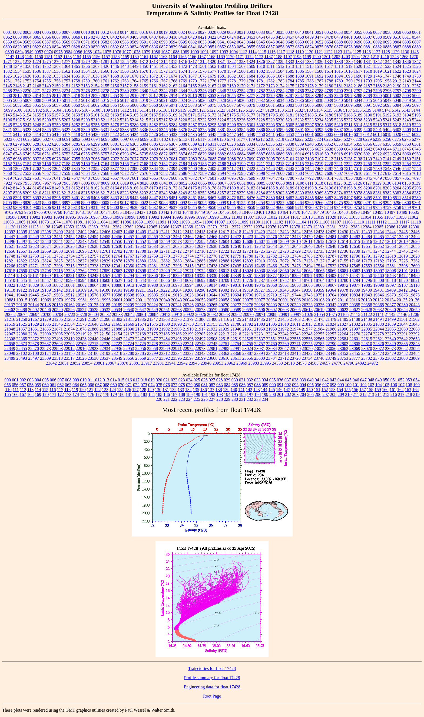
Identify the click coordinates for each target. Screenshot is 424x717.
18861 (69, 285)
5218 (173, 120)
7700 (260, 178)
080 (197, 384)
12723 (235, 251)
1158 (115, 56)
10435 (116, 212)
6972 (37, 158)
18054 (295, 270)
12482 (342, 236)
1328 (280, 61)
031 (242, 380)
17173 (366, 261)
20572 (188, 309)
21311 (128, 319)
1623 (406, 71)
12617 (378, 241)
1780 (251, 81)
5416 (56, 134)
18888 (116, 285)
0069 (76, 37)
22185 (164, 334)
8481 (280, 197)
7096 (280, 158)
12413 (188, 231)
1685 (260, 76)
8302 (280, 193)
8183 (251, 188)
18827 (21, 285)
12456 (116, 236)
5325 (46, 129)
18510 (9, 280)
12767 (128, 256)
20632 (378, 309)
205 (310, 394)
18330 (212, 275)
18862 (81, 285)
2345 (192, 90)
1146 (414, 51)
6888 (270, 154)
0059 (397, 32)
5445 (212, 134)
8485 (309, 197)
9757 (387, 207)
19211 (140, 290)
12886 (212, 261)
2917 (202, 95)
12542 (69, 241)
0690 (358, 42)
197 (250, 394)
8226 (134, 193)
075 (159, 384)
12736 (342, 251)
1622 (397, 71)
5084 (299, 105)
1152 (58, 56)
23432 (307, 353)
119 (75, 389)
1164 (172, 56)
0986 (78, 51)
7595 (231, 173)
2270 (27, 90)
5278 (114, 124)
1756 (56, 81)
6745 (406, 149)
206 (318, 394)
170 (45, 394)
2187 (367, 86)
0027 (202, 32)
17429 (223, 266)
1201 (326, 56)
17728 (69, 270)
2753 (231, 90)
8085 (261, 183)
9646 (202, 207)
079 (189, 384)
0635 (202, 42)
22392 (45, 338)
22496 (188, 338)
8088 (280, 183)
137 (211, 389)
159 (378, 389)
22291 (402, 334)
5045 (367, 100)
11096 (208, 222)
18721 (235, 280)
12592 (200, 241)
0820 (17, 47)
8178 (212, 188)
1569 (134, 71)
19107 (402, 285)
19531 (81, 295)
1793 (367, 81)
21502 (414, 319)
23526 (81, 358)
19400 (366, 290)
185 (159, 394)
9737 (318, 207)
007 (60, 380)
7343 (66, 168)
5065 (124, 105)
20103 (307, 300)
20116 (354, 300)
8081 (241, 183)
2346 (202, 90)
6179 (250, 139)
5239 (367, 120)
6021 (406, 134)
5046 (377, 100)
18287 (116, 275)
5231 (290, 120)
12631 (128, 246)
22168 (140, 334)
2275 (75, 90)
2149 (46, 86)
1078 (136, 51)
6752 (56, 154)
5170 (182, 115)
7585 (173, 173)
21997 (354, 329)
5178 (260, 115)
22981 (212, 348)
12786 (319, 256)
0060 (406, 32)
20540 (128, 309)
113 (30, 389)
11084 (102, 222)
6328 (231, 144)
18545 (21, 280)
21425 (235, 319)
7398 (182, 168)
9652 (221, 207)
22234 (271, 334)
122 (97, 389)
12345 (56, 227)
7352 (95, 168)
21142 (390, 314)
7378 (124, 168)
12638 (212, 246)
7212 (270, 163)
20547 (140, 309)
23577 (152, 358)
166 (15, 394)
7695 (231, 178)
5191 (377, 115)
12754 (69, 256)
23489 (9, 358)
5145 (7, 115)
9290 (358, 202)
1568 (124, 71)
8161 (85, 188)
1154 (77, 56)
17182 (378, 261)
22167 (128, 334)
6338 (290, 144)
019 (151, 380)
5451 (270, 134)
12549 (105, 241)
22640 (390, 338)
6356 (367, 144)
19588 (116, 295)
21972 (283, 329)
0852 (221, 47)
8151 (66, 188)
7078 (144, 158)
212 (363, 394)
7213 (280, 163)
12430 (342, 231)
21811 (295, 324)
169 (38, 394)
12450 (45, 236)
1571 (153, 71)
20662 (10, 314)
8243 (163, 193)
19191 (116, 290)
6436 (144, 149)
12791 (366, 256)
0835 (144, 47)
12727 (271, 251)
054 (416, 380)
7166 (124, 163)
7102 (300, 158)
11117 (404, 222)
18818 (390, 280)
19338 (271, 290)
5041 (348, 100)
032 (250, 380)
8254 (212, 193)
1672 (153, 76)
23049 (295, 348)
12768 (140, 256)
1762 (114, 81)
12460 (164, 236)
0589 (134, 42)
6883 (231, 154)
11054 (366, 217)
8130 (387, 183)
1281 (105, 61)
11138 (45, 227)
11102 (278, 222)
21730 (188, 324)
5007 (27, 100)
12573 (176, 241)
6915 (309, 154)
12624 (45, 246)
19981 (81, 300)
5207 (66, 120)
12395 (21, 231)
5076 (221, 105)
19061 (283, 285)
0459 (309, 37)
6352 (328, 144)
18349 (235, 275)
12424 (295, 231)
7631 (36, 178)
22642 (402, 338)
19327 (259, 290)
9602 (124, 207)
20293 (271, 304)
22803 (342, 343)
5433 (173, 134)
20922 (188, 314)
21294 (93, 319)
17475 (283, 266)
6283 (56, 144)
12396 (33, 231)
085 (234, 384)
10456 (223, 212)
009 (75, 380)
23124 (45, 353)
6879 (202, 154)
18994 (188, 285)
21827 (342, 324)
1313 (153, 61)
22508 (212, 338)
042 (325, 380)
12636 (188, 246)
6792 (114, 154)
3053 (212, 95)
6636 (309, 149)
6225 (328, 139)
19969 (45, 300)
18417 (342, 275)
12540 (45, 241)
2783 (270, 90)
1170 (230, 56)
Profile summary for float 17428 (212, 677)
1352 (46, 66)
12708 (140, 251)
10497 (390, 212)
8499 (367, 197)
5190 (367, 115)
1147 (10, 56)
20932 (212, 314)
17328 (93, 266)
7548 (416, 168)
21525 (21, 324)
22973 (200, 348)
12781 (259, 256)
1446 (114, 66)
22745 (212, 343)
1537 (46, 71)
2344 (182, 90)
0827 (66, 47)
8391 (17, 197)
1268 (404, 56)
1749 (406, 76)
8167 (144, 188)
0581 (95, 42)
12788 (342, 256)
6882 (221, 154)
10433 (92, 212)
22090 (45, 334)
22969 (164, 348)
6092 (76, 139)
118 (67, 389)
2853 (114, 95)
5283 (163, 124)
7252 (387, 163)
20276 (247, 304)
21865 (45, 329)
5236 (338, 120)
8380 (367, 193)
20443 (414, 304)
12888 (223, 261)
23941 (170, 363)
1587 (309, 71)
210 (348, 394)
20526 (69, 309)
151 (317, 389)
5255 (95, 124)
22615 (366, 338)
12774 (188, 256)
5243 (406, 120)
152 (325, 389)
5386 (260, 129)
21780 (235, 324)
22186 (176, 334)
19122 (21, 290)
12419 (247, 231)
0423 (221, 37)
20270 (223, 304)
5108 (96, 110)
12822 (21, 261)
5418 (75, 134)
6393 (75, 149)
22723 (116, 343)
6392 (66, 149)
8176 (202, 188)
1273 (27, 61)
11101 (266, 222)
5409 (406, 129)
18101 (402, 270)
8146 (46, 188)
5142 (396, 110)
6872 (163, 154)
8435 (124, 197)
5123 (221, 110)
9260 (290, 202)
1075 (107, 51)
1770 (192, 81)
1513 (290, 66)
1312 (144, 61)
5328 (75, 129)
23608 (212, 358)
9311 (56, 207)
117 (60, 389)
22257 (331, 334)
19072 (342, 285)
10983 (46, 217)
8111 (309, 183)
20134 (390, 300)
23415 (295, 353)
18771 (331, 280)
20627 (354, 309)
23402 (271, 353)
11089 (137, 222)
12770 (164, 256)
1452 (163, 66)
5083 (290, 105)
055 (7, 384)
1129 (395, 51)
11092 (172, 222)
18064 (307, 270)
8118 (319, 183)
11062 (413, 217)
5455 (299, 134)
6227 (348, 139)
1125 (357, 51)
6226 (338, 139)
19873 (390, 295)
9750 (348, 207)
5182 (299, 115)
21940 (235, 329)
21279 (45, 319)
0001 (7, 32)
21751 (200, 324)
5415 (46, 134)
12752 (57, 256)
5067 (144, 105)
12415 (200, 231)
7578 (153, 173)
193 (219, 394)
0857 (270, 47)
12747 (414, 251)
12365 (152, 227)
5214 (134, 120)
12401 (69, 231)
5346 (173, 129)
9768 (58, 212)
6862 (153, 154)
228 (219, 399)
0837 (163, 47)
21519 (9, 324)
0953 (39, 51)
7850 (387, 178)
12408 (128, 231)
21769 (223, 324)
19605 (152, 295)
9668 (290, 207)
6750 (36, 154)
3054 (221, 95)
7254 (406, 163)
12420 (259, 231)
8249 (182, 193)
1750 (416, 76)
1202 (336, 56)
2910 (134, 95)
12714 (188, 251)
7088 (231, 158)
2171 (251, 86)
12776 (212, 256)
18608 (105, 280)
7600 (280, 173)
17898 (140, 270)
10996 (189, 217)
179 (113, 394)
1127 (376, 51)
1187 (268, 56)
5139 (367, 110)
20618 (307, 309)
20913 (176, 314)
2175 (290, 86)
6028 (56, 139)
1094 (233, 51)
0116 (85, 37)
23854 (87, 363)
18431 (354, 275)
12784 (295, 256)
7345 (75, 168)
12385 (378, 227)
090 (272, 384)
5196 (7, 120)
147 (287, 389)
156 (355, 389)
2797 (397, 90)
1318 (202, 61)
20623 (342, 309)
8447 (153, 197)
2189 (387, 86)
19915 (21, 300)
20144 (33, 304)
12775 (200, 256)
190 (197, 394)
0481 (348, 37)
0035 (280, 32)
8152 (75, 188)
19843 (366, 295)
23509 (45, 358)
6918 (338, 154)
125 (120, 389)
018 (144, 380)
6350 (319, 144)
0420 (192, 37)
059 (38, 384)
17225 (402, 261)
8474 (241, 197)
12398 (45, 231)
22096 (69, 334)
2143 (406, 81)
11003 (236, 217)
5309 (328, 124)
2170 (241, 86)
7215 (299, 163)
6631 (270, 149)
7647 (75, 178)
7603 (299, 173)
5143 (406, 110)
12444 (390, 231)
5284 (173, 124)
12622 (21, 246)
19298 (211, 290)
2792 (358, 90)
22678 (33, 343)
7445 (290, 168)
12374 (259, 227)
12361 (104, 227)
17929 (164, 270)
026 (204, 380)
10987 (94, 217)
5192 (387, 115)
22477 (152, 338)
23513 (57, 358)
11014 (284, 217)
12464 (200, 236)
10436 (128, 212)
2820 (95, 95)
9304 (27, 207)
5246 (17, 124)
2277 (95, 90)
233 (257, 399)
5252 (75, 124)
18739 (271, 280)
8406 (85, 197)
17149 (331, 261)
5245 (7, 124)
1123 (338, 51)
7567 (95, 173)
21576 (81, 324)
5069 (163, 105)
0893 (9, 51)
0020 (173, 32)
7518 (358, 168)
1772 (202, 81)
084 (227, 384)
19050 (271, 285)
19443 (21, 295)
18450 (366, 275)
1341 (367, 61)
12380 (318, 227)
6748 (17, 154)
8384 (406, 193)
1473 (192, 66)
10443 (175, 212)
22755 (247, 343)
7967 (46, 183)
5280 (134, 124)
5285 (182, 124)
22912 (69, 348)
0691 (367, 42)
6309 (192, 144)
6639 (338, 149)
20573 (200, 309)
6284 (66, 144)
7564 (85, 173)
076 (166, 384)
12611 (307, 241)
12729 (295, 251)
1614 (328, 71)
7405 (212, 168)
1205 (365, 56)
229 (227, 399)
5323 (27, 129)
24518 (289, 363)
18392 (319, 275)
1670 (134, 76)
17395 (176, 266)
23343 (200, 353)
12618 (390, 241)
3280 (280, 95)
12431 (354, 231)
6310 (202, 144)
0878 (348, 47)
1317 (192, 61)
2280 (124, 90)
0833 (124, 47)
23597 (188, 358)
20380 (402, 304)
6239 (377, 139)
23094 (414, 348)
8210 (36, 193)
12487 (390, 236)
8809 (17, 202)
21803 (259, 324)
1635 (75, 76)
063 (68, 384)
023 (181, 380)
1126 (366, 51)
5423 (124, 134)
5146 (17, 115)
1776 (212, 81)
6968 (17, 158)
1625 (7, 76)
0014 (124, 32)
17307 (45, 266)
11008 (260, 217)
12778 (223, 256)
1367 (95, 66)
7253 (397, 163)
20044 (188, 300)
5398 (348, 129)
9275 (338, 202)
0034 (270, 32)
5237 (348, 120)
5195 (416, 115)
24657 (325, 363)
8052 (183, 183)
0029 (221, 32)
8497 (348, 197)
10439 (152, 212)
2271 (36, 90)
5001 (387, 95)
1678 (202, 76)
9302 (8, 207)
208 (333, 394)
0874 (309, 47)
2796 (387, 90)
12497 (21, 241)
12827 (81, 261)
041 (318, 380)
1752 (17, 81)
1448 (124, 66)
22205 (200, 334)
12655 (414, 246)
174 (75, 394)
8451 (173, 197)
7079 (154, 158)
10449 (199, 212)
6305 (153, 144)
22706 (81, 343)
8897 (66, 202)
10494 (366, 212)
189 (189, 394)
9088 (163, 202)
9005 (105, 202)
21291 (81, 319)
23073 (390, 348)
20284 (259, 304)
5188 (348, 115)
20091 (283, 300)
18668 (176, 280)
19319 (247, 290)
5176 (241, 115)
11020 (331, 217)
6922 (377, 154)
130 (158, 389)
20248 (200, 304)
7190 (241, 163)
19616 (176, 295)
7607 (338, 173)
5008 (36, 100)
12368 (187, 227)
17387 (164, 266)
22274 (366, 334)
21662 (105, 324)
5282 (153, 124)
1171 (240, 56)
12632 (140, 246)
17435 (235, 266)
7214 (290, 163)
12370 (211, 227)
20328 (283, 304)
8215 (85, 193)
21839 (390, 324)
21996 (342, 329)
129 (150, 389)
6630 (260, 149)
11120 (10, 227)
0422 (212, 37)
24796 (348, 363)
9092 (182, 202)
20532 (105, 309)
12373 (247, 227)
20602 (271, 309)
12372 (235, 227)
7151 (416, 158)
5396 (328, 129)
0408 (163, 37)
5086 (319, 105)
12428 (319, 231)
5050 (416, 100)
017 (136, 380)
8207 (7, 193)
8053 (192, 183)
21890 (128, 329)
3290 (377, 95)
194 (227, 394)
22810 (366, 343)
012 (98, 380)
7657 (114, 178)
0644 (251, 42)
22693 (57, 343)
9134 (251, 202)
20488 (21, 309)
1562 (66, 71)
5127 (260, 110)
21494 (378, 319)
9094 (192, 202)
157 (362, 389)
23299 (152, 353)
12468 (212, 236)
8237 (153, 193)
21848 (9, 329)
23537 (105, 358)
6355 (358, 144)
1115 (262, 51)
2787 (309, 90)
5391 (299, 129)
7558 (56, 173)
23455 (354, 353)
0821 (27, 47)
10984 (58, 217)
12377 (282, 227)
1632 (46, 76)
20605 (295, 309)
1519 (348, 66)
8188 (280, 188)
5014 (95, 100)
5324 (36, 129)
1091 (204, 51)
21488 (354, 319)
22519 (235, 338)
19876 (414, 295)
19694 (235, 295)
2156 (114, 86)
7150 (406, 158)
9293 (377, 202)
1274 (36, 61)
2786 (299, 90)
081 (204, 384)
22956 (140, 348)
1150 (39, 56)
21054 (319, 314)
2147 (27, 86)
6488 (192, 149)
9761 (416, 207)
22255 (319, 334)
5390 (290, 129)
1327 (270, 61)
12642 (259, 246)
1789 (338, 81)
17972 (200, 270)
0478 (328, 37)
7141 (387, 158)
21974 (295, 329)
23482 (402, 353)
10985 (70, 217)
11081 (79, 222)
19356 (307, 290)
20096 (295, 300)
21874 (69, 329)
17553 (366, 266)
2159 (144, 86)
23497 (33, 358)
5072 (182, 105)
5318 (397, 124)
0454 (260, 37)
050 (386, 380)
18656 (164, 280)
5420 (95, 134)
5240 (377, 120)
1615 (338, 71)
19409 (390, 290)
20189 (116, 304)
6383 (46, 149)
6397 (105, 149)
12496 (9, 241)
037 (287, 380)
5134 (318, 110)
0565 (27, 42)
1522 (377, 66)
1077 (126, 51)
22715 (93, 343)
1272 (17, 61)
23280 (128, 353)
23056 (331, 348)
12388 (401, 227)
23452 (342, 353)
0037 (290, 32)
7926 (17, 183)
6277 (416, 139)
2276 (85, 90)
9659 (251, 207)
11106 (324, 222)
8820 (27, 202)
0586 (124, 42)
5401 (377, 129)
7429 (280, 168)
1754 (36, 81)
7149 (396, 158)
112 (23, 389)
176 (91, 394)
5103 (47, 110)
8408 (95, 197)
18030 (259, 270)
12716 (200, 251)
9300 (406, 202)
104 (378, 384)
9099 (221, 202)
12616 (366, 241)
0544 (416, 37)
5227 (251, 120)
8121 (328, 183)
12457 (128, 236)
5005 (7, 100)
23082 (402, 348)
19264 (176, 290)
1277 (66, 61)
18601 (93, 280)
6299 (95, 144)
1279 (85, 61)
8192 (299, 188)
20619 (319, 309)
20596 (259, 309)
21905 (176, 329)
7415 (241, 168)
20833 (117, 314)
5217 (163, 120)
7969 (56, 183)
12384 (366, 227)
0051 (319, 32)
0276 (105, 37)
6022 (416, 134)
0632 (192, 42)
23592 (164, 358)
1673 (163, 76)
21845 (414, 324)
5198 (27, 120)
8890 (46, 202)
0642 (231, 42)
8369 (319, 193)
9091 (173, 202)
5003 (406, 95)
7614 (397, 173)
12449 (33, 236)
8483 (299, 197)
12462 (188, 236)
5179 (270, 115)
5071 (173, 105)
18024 (247, 270)
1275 (46, 61)
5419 (85, 134)
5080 (260, 105)
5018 (134, 100)
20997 (295, 314)
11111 (370, 222)
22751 (223, 343)
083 (219, 384)
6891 (290, 154)
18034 (271, 270)
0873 (299, 47)
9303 (17, 207)
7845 (367, 178)
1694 (338, 76)
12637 (200, 246)
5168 (163, 115)
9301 (416, 202)
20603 (283, 309)
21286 (69, 319)
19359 (318, 290)
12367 (175, 227)
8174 (182, 188)
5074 (202, 105)
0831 (105, 47)
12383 (354, 227)
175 (83, 394)
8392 (27, 197)
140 (234, 389)
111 (16, 389)
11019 (319, 217)
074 (151, 384)
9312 (66, 207)
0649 (290, 42)
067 (98, 384)
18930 (152, 285)
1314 (163, 61)
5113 (134, 110)
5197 (17, 120)
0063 (17, 37)
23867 (110, 363)
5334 (134, 129)
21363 (164, 319)
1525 (406, 66)
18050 (283, 270)
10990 (130, 217)
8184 (260, 188)
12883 (176, 261)
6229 (367, 139)
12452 (69, 236)
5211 (105, 120)
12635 (176, 246)
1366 (85, 66)
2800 (7, 95)
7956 (37, 183)
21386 (200, 319)
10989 (118, 217)
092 (287, 384)
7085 (212, 158)
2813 (27, 95)
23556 (128, 358)
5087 (328, 105)
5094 (397, 105)
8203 (387, 188)
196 (242, 394)
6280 (27, 144)
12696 (81, 251)
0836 (153, 47)
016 (128, 380)
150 (309, 389)
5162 (105, 115)
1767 (163, 81)
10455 (211, 212)
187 (174, 394)
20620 (331, 309)
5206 (56, 120)
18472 (402, 275)
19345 (283, 290)
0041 (309, 32)
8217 (105, 193)
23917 (146, 363)
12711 (164, 251)
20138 (21, 304)
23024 (247, 348)
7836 (348, 178)
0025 (192, 32)
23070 (366, 348)
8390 (7, 197)
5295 (212, 124)
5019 (144, 100)
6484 (163, 149)
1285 (124, 61)
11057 (389, 217)
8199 (358, 188)
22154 (116, 334)
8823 (36, 202)
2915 (182, 95)
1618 (367, 71)
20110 (342, 300)
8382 (387, 193)
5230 (280, 120)
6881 (212, 154)
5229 (270, 120)
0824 (56, 47)
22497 (200, 338)
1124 (347, 51)
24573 (301, 363)
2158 (134, 86)
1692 (319, 76)
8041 (163, 183)
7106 (309, 158)
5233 (309, 120)
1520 (358, 66)
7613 (387, 173)
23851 (63, 363)
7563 (75, 173)
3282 (299, 95)
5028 (221, 100)
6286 (85, 144)
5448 (241, 134)
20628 (366, 309)
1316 (182, 61)
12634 (164, 246)
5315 (367, 124)
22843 (414, 343)
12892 (247, 261)
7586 (182, 173)
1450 (144, 66)
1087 (165, 51)
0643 (241, 42)
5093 (387, 105)
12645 (295, 246)
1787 (319, 81)
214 (378, 394)
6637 (319, 149)
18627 (116, 280)
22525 (247, 338)
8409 (105, 197)
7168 (144, 163)
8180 (231, 188)
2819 (85, 95)
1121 (318, 51)
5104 (57, 110)
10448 (187, 212)
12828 (93, 261)
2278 (105, 90)
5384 (241, 129)
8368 (309, 193)
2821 (105, 95)
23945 (194, 363)
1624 (416, 71)
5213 (124, 120)
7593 (212, 173)
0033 (260, 32)
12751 (45, 256)
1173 (259, 56)
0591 (144, 42)
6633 (290, 149)
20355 (354, 304)
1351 (36, 66)
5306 (299, 124)
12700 (93, 251)
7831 (338, 178)
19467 (45, 295)
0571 (85, 42)
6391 (56, 149)
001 (15, 380)
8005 (85, 183)
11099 (243, 222)
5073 (192, 105)
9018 (134, 202)
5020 (153, 100)
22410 (69, 338)
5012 (75, 100)
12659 (45, 251)
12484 (366, 236)
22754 (235, 343)
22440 (93, 338)
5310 (338, 124)
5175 (231, 115)
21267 (33, 319)
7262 (36, 168)
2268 (7, 90)
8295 (270, 193)
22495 (176, 338)
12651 (366, 246)
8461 (192, 197)
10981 (23, 217)
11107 (335, 222)
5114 (144, 110)
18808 (378, 280)
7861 (406, 178)
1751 (7, 81)
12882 (164, 261)
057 (22, 384)
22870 (33, 348)
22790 (331, 343)
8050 (173, 183)
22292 (414, 334)
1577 (212, 71)
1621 (387, 71)
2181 (338, 86)
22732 (164, 343)
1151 (48, 56)
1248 (394, 56)
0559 (7, 42)
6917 (328, 154)
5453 (290, 134)
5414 (36, 134)
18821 (414, 280)
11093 (184, 222)
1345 (397, 61)
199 (265, 394)
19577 (105, 295)
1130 (404, 51)
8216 (95, 193)
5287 (192, 124)
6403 (134, 149)
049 (378, 380)
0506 (358, 37)
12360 (92, 227)
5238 (358, 120)
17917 (152, 270)
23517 (69, 358)
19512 (69, 295)
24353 (277, 363)
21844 (402, 324)
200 (272, 394)
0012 (105, 32)
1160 (134, 56)
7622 (27, 178)
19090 (378, 285)
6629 (251, 149)
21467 (307, 319)
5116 (163, 110)
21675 (152, 324)
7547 (406, 168)
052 (401, 380)
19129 (33, 290)
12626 (69, 246)
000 (7, 380)
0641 (221, 42)
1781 (260, 81)
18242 (93, 275)
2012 (397, 81)
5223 (212, 120)
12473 (247, 236)
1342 (377, 61)
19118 (10, 290)
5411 (8, 134)
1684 (251, 76)
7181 (153, 163)
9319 (105, 207)
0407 (153, 37)
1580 (241, 71)
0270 (95, 37)
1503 (221, 66)
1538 (56, 71)
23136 (57, 353)
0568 (56, 42)
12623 (33, 246)
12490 (402, 236)
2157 (124, 86)
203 (295, 394)
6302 (124, 144)
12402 (81, 231)
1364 (66, 66)
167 (22, 394)
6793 (124, 154)
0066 (46, 37)
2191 (406, 86)
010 (83, 380)
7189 (231, 163)
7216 (309, 163)
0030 (231, 32)
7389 (163, 168)
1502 (212, 66)
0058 (387, 32)
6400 (114, 149)
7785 (299, 178)
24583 (313, 363)
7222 (348, 163)
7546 (397, 168)
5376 (182, 129)
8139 (416, 183)
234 (265, 399)
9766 (48, 212)
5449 (251, 134)
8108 (300, 183)
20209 (128, 304)
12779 (235, 256)
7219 (319, 163)
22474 (140, 338)
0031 (241, 32)
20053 (200, 300)
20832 (105, 314)
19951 (33, 300)
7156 (46, 163)
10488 (342, 212)
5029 (231, 100)
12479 (307, 236)
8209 (27, 193)
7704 (270, 178)
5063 (105, 105)
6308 (182, 144)
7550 (7, 173)
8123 (338, 183)
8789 (416, 197)
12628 (93, 246)
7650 (95, 178)
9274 (328, 202)
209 (340, 394)
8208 (17, 193)
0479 (338, 37)
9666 (280, 207)
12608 (271, 241)
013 (106, 380)
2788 (319, 90)
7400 (192, 168)
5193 (397, 115)
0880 (358, 47)
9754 (367, 207)
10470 (294, 212)
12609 (283, 241)
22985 (223, 348)
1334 (299, 61)
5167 (153, 115)
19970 (57, 300)
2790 (338, 90)
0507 (367, 37)
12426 (307, 231)
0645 (260, 42)
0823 (46, 47)
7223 (358, 163)
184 (151, 394)
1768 (173, 81)
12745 (402, 251)
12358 (80, 227)
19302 (223, 290)
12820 (414, 256)
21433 (247, 319)
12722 (223, 251)
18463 (390, 275)
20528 (93, 309)
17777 (93, 270)
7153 (17, 163)
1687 (280, 76)
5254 (85, 124)
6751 (46, 154)
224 (189, 399)
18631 (128, 280)
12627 (81, 246)
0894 (19, 51)
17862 (116, 270)
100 (348, 384)
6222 (299, 139)
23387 (247, 353)
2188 (377, 86)
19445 (33, 295)
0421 (202, 37)
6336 (270, 144)
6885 (251, 154)
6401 (124, 149)
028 (219, 380)
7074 (124, 158)
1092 (214, 51)
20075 (247, 300)
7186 (202, 163)
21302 (116, 319)
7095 (270, 158)
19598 (128, 295)
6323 (221, 144)
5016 (114, 100)
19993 (93, 300)
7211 (260, 163)
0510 (397, 37)
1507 (241, 66)
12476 (271, 236)
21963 (271, 329)
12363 (128, 227)
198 (257, 394)
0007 (66, 32)
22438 (81, 338)
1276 (56, 61)
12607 (259, 241)
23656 (247, 358)
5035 (290, 100)
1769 (182, 81)
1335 (309, 61)
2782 (260, 90)
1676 (182, 76)
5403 (397, 129)
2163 (173, 86)
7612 (377, 173)
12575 (188, 241)
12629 (105, 246)
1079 (146, 51)
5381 (221, 129)
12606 (247, 241)
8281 (251, 193)
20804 (93, 314)
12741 (366, 251)
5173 (212, 115)
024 (189, 380)
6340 (309, 144)
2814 (36, 95)
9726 (309, 207)
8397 (66, 197)
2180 (328, 86)
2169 (231, 86)
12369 (199, 227)
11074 (55, 222)
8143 (17, 188)
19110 (414, 285)
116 (52, 389)
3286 (338, 95)
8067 (222, 183)
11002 (225, 217)
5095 (406, 105)
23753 (342, 358)
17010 (259, 261)
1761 (105, 81)
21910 (188, 329)
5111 (115, 110)
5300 (241, 124)
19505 (57, 295)
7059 (85, 158)
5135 (328, 110)
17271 (33, 266)
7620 (17, 178)
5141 (386, 110)
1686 (270, 76)
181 (128, 394)
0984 (68, 51)
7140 (377, 158)
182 (136, 394)
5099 (8, 110)
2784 (280, 90)
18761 (307, 280)
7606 (328, 173)
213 (371, 394)
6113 (183, 139)
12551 (128, 241)
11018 (307, 217)
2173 (270, 86)
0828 (75, 47)
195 (234, 394)
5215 (144, 120)
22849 (9, 348)
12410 (152, 231)
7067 (105, 158)
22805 (354, 343)
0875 (319, 47)
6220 (289, 139)
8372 (328, 193)
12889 (235, 261)
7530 (367, 168)
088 (257, 384)
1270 (414, 56)
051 (393, 380)
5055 (36, 105)
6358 (387, 144)
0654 (328, 42)
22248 (307, 334)
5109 (105, 110)
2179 (319, 86)
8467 (212, 197)
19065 (307, 285)
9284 (348, 202)
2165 (192, 86)
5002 (397, 95)
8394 (46, 197)
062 (60, 384)
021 (166, 380)
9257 (280, 202)
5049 (406, 100)
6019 (387, 134)
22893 (57, 348)
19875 (402, 295)
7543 (387, 168)
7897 (416, 178)
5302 (260, 124)
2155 (105, 86)
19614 (164, 295)
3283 (309, 95)
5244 (416, 120)
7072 (115, 158)
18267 (105, 275)
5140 (376, 110)
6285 (75, 144)
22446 (105, 338)
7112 (329, 158)
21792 (247, 324)
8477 (260, 197)
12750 (33, 256)
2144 (416, 81)
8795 (7, 202)
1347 (416, 61)
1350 (27, 66)
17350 (128, 266)
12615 (354, 241)
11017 (295, 217)
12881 (152, 261)
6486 (182, 149)
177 (98, 394)
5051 (7, 105)
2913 (163, 95)
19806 (342, 295)
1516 (319, 66)
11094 (196, 222)
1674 (173, 76)
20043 (176, 300)
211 (356, 394)
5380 (212, 129)
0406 (144, 37)
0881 (367, 47)
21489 (366, 319)
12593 (212, 241)
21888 (116, 329)
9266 (319, 202)
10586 (11, 217)
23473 (378, 353)
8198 (348, 188)
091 (280, 384)
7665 (153, 178)
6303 (134, 144)
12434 (378, 231)
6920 (358, 154)
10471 (306, 212)
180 (121, 394)
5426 (153, 134)
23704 (271, 358)
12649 (342, 246)
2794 (367, 90)
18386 (295, 275)
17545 (354, 266)
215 (386, 394)
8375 (348, 193)
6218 (270, 139)
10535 (413, 212)
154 (340, 389)
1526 (416, 66)
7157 (56, 163)
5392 (309, 129)
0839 (173, 47)
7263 (46, 168)
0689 (348, 42)
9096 (212, 202)
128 (143, 389)
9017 (124, 202)
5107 (86, 110)
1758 (75, 81)
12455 (105, 236)
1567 (114, 71)
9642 (182, 207)
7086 (222, 158)
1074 (97, 51)
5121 (201, 110)
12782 (271, 256)
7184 (182, 163)
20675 (22, 314)
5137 (347, 110)
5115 (153, 110)
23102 (21, 353)
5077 (231, 105)
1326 (260, 61)
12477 (283, 236)
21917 (200, 329)
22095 (57, 334)
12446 (414, 231)
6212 (260, 139)
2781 (251, 90)
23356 (212, 353)
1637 (85, 76)
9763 (19, 212)
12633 (152, 246)
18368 (259, 275)
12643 (271, 246)
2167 (212, 86)
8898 (75, 202)
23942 (182, 363)
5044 (358, 100)
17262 (414, 261)
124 (113, 389)
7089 (241, 158)
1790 (348, 81)
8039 (154, 183)
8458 (182, 197)
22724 (128, 343)
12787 (331, 256)
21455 (283, 319)
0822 (36, 47)
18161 (33, 275)
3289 (367, 95)
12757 (93, 256)
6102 (163, 139)
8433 (114, 197)
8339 (299, 193)
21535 (45, 324)
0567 (46, 42)
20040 (164, 300)
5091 (367, 105)
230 (234, 399)
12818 (390, 256)
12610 (295, 241)
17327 (81, 266)
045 (348, 380)
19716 (259, 295)
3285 (328, 95)
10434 (104, 212)
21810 (283, 324)
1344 (387, 61)
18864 (93, 285)
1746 (377, 76)
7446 (299, 168)
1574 (182, 71)
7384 (153, 168)
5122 (211, 110)
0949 (29, 51)
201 (280, 394)
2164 (182, 86)
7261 (27, 168)
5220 (182, 120)
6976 (56, 158)
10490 (354, 212)
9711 (299, 207)
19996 (105, 300)
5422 (114, 134)
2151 (66, 86)
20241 (176, 304)
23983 (253, 363)
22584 (342, 338)
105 (386, 384)
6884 (241, 154)
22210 (212, 334)
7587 (192, 173)
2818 (75, 95)
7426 (270, 168)
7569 (114, 173)
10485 (330, 212)
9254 (260, 202)
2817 (66, 95)
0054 (348, 32)
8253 (202, 193)
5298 (221, 124)
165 (7, 394)
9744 (328, 207)
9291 (367, 202)
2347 (212, 90)
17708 (45, 270)
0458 (299, 37)
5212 (114, 120)
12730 (307, 251)
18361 (247, 275)
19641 (200, 295)
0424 (231, 37)
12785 (307, 256)
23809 (414, 358)
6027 (46, 139)
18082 (354, 270)
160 (385, 389)
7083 (192, 158)
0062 (8, 37)
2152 (75, 86)
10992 (153, 217)
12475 (259, 236)
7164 (105, 163)
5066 (134, 105)
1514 (299, 66)
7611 (367, 173)
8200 (367, 188)
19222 (164, 290)
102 (363, 384)
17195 (390, 261)
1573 (173, 71)
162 (400, 389)
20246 (188, 304)
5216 (153, 120)
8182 (241, 188)
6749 (27, 154)
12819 (402, 256)
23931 (158, 363)
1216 (384, 56)
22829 (390, 343)
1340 (358, 61)
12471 (223, 236)
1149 (29, 56)
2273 (56, 90)
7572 (124, 173)
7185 (192, 163)
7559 (66, 173)
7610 (358, 173)
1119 (300, 51)
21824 (331, 324)
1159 (125, 56)
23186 (93, 353)
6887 (260, 154)
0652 (319, 42)
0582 (105, 42)
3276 (241, 95)
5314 (358, 124)
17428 (212, 266)
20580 (223, 309)
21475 (319, 319)
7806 (319, 178)
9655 (231, 207)
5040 (338, 100)
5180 (280, 115)
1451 (153, 66)
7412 (231, 168)
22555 (295, 338)
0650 (299, 42)
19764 (331, 295)
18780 (342, 280)
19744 (295, 295)
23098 (9, 353)
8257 (221, 193)
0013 (114, 32)
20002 (129, 300)
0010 (85, 32)
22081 (33, 334)
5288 (202, 124)
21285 (57, 319)
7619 (7, 178)
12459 (152, 236)
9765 (38, 212)
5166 (144, 115)
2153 (85, 86)
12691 (69, 251)
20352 (342, 304)
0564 (17, 42)
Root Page (212, 696)
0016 (144, 32)
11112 (381, 222)
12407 (116, 231)
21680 (164, 324)
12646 (307, 246)
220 (159, 399)
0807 (416, 42)
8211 (46, 193)
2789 (328, 90)
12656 (9, 251)
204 (303, 394)
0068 (66, 37)
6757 (105, 154)
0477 (319, 37)
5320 (416, 124)
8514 (406, 197)
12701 (105, 251)
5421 (105, 134)
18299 (140, 275)
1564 (85, 71)
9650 (212, 207)
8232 (144, 193)
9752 (357, 207)
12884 (188, 261)
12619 (402, 241)
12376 (271, 227)
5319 (406, 124)
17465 (259, 266)
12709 (152, 251)
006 (53, 380)
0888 (406, 47)
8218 (114, 193)
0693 (387, 42)
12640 (235, 246)
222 (174, 399)
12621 (9, 246)
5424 (134, 134)
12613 (331, 241)
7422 (251, 168)
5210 (95, 120)
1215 (375, 56)
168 (30, 394)
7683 (221, 178)
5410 (416, 129)
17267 (21, 266)
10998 (213, 217)
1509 (251, 66)
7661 (134, 178)
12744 (390, 251)
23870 (122, 363)
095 (310, 384)
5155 (36, 115)
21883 (105, 329)
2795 (377, 90)
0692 (377, 42)
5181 (290, 115)
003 (30, 380)
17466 (271, 266)
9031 (153, 202)
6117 (202, 139)
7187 (212, 163)
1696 (358, 76)
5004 (416, 95)
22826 (378, 343)
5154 (27, 115)
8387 (416, 193)
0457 (290, 37)
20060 (235, 300)
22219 (247, 334)
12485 (378, 236)
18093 (366, 270)
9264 (299, 202)
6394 (85, 149)
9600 (114, 207)
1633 (56, 76)
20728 (81, 314)
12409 (140, 231)
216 (393, 394)
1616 (348, 71)
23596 (176, 358)
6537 (212, 149)
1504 (231, 66)
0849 (202, 47)
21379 (188, 319)
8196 (328, 188)
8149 (56, 188)
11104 (301, 222)
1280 (95, 61)
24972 (372, 363)
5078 (241, 105)
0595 (182, 42)
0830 (95, 47)
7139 (367, 158)
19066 (319, 285)
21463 (295, 319)
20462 (9, 309)
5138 (357, 110)
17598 (402, 266)
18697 (212, 280)
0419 (182, 37)
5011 (66, 100)
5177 (251, 115)
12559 (164, 241)
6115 (192, 139)
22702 (69, 343)
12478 (295, 236)
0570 (75, 42)
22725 (140, 343)
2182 (348, 86)
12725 (259, 251)
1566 (105, 71)
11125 (33, 227)
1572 (163, 71)
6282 (46, 144)
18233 (81, 275)
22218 (235, 334)
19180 (105, 290)
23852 (75, 363)
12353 (68, 227)
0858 (280, 47)
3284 (319, 95)
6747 (7, 154)
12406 (105, 231)
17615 (9, 270)
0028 (212, 32)
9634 (163, 207)
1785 (299, 81)
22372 (33, 338)
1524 (397, 66)
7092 (261, 158)
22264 (342, 334)
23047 (283, 348)
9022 (144, 202)
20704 (57, 314)
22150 (105, 334)
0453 (251, 37)
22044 (378, 329)
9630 (134, 207)
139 (226, 389)
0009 (75, 32)
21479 (331, 319)
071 (128, 384)
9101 (231, 202)
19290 (199, 290)
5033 (270, 100)
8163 (105, 188)
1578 (221, 71)
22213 (223, 334)
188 (181, 394)
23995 (265, 363)
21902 (164, 329)
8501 (377, 197)
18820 (402, 280)
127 (135, 389)
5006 (17, 100)
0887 (397, 47)
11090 (149, 222)
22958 (152, 348)
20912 (165, 314)
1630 (27, 76)
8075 (231, 183)
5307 (309, 124)
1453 (173, 66)
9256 (270, 202)
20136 (414, 300)
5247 (27, 124)
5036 (299, 100)
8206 (416, 188)
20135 (402, 300)
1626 (17, 76)
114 (38, 389)
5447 (231, 134)
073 (144, 384)
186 (166, 394)
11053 (354, 217)
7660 (124, 178)
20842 (129, 314)
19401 (378, 290)
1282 (114, 61)
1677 (192, 76)
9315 (85, 207)
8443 (134, 197)
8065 (202, 183)
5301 (251, 124)
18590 (69, 280)
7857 (397, 178)
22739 (176, 343)
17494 (307, 266)
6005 (328, 134)
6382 (36, 149)
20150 (57, 304)
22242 (283, 334)
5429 (163, 134)
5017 (124, 100)
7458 (309, 168)
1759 (85, 81)
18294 (128, 275)
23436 (319, 353)
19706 (247, 295)
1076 (116, 51)
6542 (221, 149)
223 (181, 399)
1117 (281, 51)
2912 (153, 95)
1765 (144, 81)
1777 (221, 81)
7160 (85, 163)
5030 (241, 100)
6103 (173, 139)
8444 (144, 197)
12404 (93, 231)
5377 (192, 129)
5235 (328, 120)
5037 (309, 100)
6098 (134, 139)
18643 (140, 280)
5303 (270, 124)
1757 (66, 81)
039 (303, 380)
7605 (319, 173)
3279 (270, 95)
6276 (406, 139)
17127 (319, 261)
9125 (241, 202)
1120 (309, 51)
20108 (319, 300)
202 (287, 394)
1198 (297, 56)
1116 (271, 51)
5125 (240, 110)
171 (53, 394)
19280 (188, 290)
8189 (290, 188)
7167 (134, 163)
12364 (140, 227)
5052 (17, 105)
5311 (348, 124)
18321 (188, 275)
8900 (95, 202)
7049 (66, 158)
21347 (152, 319)
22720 (105, 343)
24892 (360, 363)
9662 (270, 207)
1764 (134, 81)
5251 (66, 124)
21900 (152, 329)
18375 (283, 275)
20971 (260, 314)
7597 (251, 173)
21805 (271, 324)
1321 (221, 61)
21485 (342, 319)
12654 (402, 246)
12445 (402, 231)
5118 (172, 110)
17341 (116, 266)
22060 (402, 329)
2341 (153, 90)
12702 (116, 251)
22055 (390, 329)
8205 (406, 188)
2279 (114, 90)
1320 (212, 61)
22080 (21, 334)
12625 (57, 246)
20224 (152, 304)
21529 (33, 324)
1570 (144, 71)
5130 (279, 110)
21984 (319, 329)
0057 (377, 32)
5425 (144, 134)
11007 (248, 217)
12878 (116, 261)
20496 (45, 309)
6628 (241, 149)
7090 (251, 158)
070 (121, 384)
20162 (69, 304)
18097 (378, 270)
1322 (231, 61)
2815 (46, 95)
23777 (354, 358)
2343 (173, 90)
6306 (163, 144)
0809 (7, 47)
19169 (81, 290)
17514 (319, 266)
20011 (140, 300)
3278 (260, 95)
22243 (295, 334)
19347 (295, 290)
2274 (66, 90)
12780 (247, 256)
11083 (90, 222)
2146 (17, 86)
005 (45, 380)
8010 (115, 183)
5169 (173, 115)
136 (203, 389)
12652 (378, 246)
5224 (221, 120)
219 (416, 394)
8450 (163, 197)
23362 (223, 353)
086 (242, 384)
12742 (378, 251)
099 (340, 384)
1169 (220, 56)
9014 (114, 202)
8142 (7, 188)
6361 (416, 144)
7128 (348, 158)
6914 (299, 154)
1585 (290, 71)
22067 (9, 334)
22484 (164, 338)
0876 (328, 47)
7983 (66, 183)
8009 (105, 183)
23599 (200, 358)
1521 (367, 66)
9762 (9, 212)
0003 (27, 32)
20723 (69, 314)
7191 (251, 163)
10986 (82, 217)
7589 (202, 173)
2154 (95, 86)
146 (279, 389)
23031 (259, 348)
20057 (212, 300)
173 (68, 394)
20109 (331, 300)
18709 (223, 280)
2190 (397, 86)
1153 (67, 56)
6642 (367, 149)
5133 (308, 110)
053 (409, 380)
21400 (212, 319)
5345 (163, 129)
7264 (56, 168)
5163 (114, 115)
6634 (299, 149)
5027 (212, 100)
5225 (231, 120)
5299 (231, 124)
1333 (290, 61)
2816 (56, 95)
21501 (402, 319)
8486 (319, 197)
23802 (390, 358)
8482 (290, 197)
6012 (367, 134)
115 (45, 389)
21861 (33, 329)
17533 (331, 266)
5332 (114, 129)
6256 (387, 139)
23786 (378, 358)
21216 (9, 319)
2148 (36, 86)
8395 (56, 197)
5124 (230, 110)
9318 (95, 207)
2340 (144, 90)
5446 (221, 134)
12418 (235, 231)
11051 (342, 217)
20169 (81, 304)
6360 (406, 144)
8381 (377, 193)
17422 (200, 266)
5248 (36, 124)
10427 (68, 212)
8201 (377, 188)
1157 (106, 56)
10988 (106, 217)
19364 (330, 290)
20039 (152, 300)
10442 (163, 212)
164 (415, 389)
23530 (93, 358)
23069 (354, 348)
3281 (290, 95)
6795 (144, 154)
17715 (57, 270)
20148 (45, 304)
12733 (319, 251)
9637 (173, 207)
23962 (229, 363)
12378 (294, 227)
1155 (86, 56)
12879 (128, 261)
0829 (85, 47)
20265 (212, 304)
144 (264, 389)
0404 (124, 37)
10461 (259, 212)
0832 (114, 47)
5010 (56, 100)
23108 (33, 353)
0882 (377, 47)
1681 (221, 76)
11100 (255, 222)
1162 (154, 56)
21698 (176, 324)
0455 (270, 37)
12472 (235, 236)
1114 (253, 51)
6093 (85, 139)
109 (416, 384)
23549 (116, 358)
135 (196, 389)
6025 (27, 139)
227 (212, 399)
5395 (319, 129)
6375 (17, 149)
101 (356, 384)
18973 (176, 285)
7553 (27, 173)
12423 (283, 231)
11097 (219, 222)
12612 (319, 241)
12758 (105, 256)
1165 (182, 56)
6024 (17, 139)
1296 (134, 61)
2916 (192, 95)
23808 (402, 358)
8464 (202, 197)
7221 (338, 163)
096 (318, 384)
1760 (95, 81)
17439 (247, 266)
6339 (299, 144)
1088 (175, 51)
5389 (280, 129)
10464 (282, 212)
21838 (378, 324)
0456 (280, 37)
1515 (309, 66)
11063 (8, 222)
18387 (307, 275)
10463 (271, 212)
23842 (51, 363)
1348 (7, 66)
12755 (81, 256)
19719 (271, 295)
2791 (348, 90)
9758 (396, 207)
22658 (9, 343)
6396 (95, 149)
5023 (173, 100)
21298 (105, 319)
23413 (283, 353)
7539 (377, 168)
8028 (144, 183)
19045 (259, 285)
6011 (358, 134)
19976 (69, 300)
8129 (377, 183)
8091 (290, 183)
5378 (202, 129)
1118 (290, 51)
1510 (260, 66)
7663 (144, 178)
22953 (128, 348)
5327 (66, 129)
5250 (56, 124)
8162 (95, 188)
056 (15, 384)
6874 (182, 154)
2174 (280, 86)
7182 (163, 163)
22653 (414, 338)
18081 (342, 270)
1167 (201, 56)
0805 (406, 42)
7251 (377, 163)
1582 (260, 71)
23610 (223, 358)
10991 (142, 217)
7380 (134, 168)
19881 (10, 300)
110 (8, 389)
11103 (289, 222)
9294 (387, 202)
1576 (202, 71)
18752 (283, 280)
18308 (164, 275)
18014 (235, 270)
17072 (283, 261)
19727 (283, 295)
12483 (354, 236)
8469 (221, 197)
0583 (114, 42)
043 (333, 380)
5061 (85, 105)
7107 (319, 158)
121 (90, 389)
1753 (27, 81)
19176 (93, 290)
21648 (93, 324)
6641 (358, 149)
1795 (377, 81)
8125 (348, 183)
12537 (33, 241)
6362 (7, 149)
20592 (247, 309)
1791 (358, 81)
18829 (33, 285)
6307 (173, 144)
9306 (46, 207)
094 (303, 384)
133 (181, 389)
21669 (128, 324)
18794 (354, 280)
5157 (56, 115)
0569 (66, 42)
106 (393, 384)
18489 (414, 275)
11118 (416, 222)
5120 (191, 110)
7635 (46, 178)
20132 (378, 300)
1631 (36, 76)
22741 (188, 343)
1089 (185, 51)
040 (310, 380)
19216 (152, 290)
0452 (241, 37)
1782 (270, 81)
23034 (271, 348)
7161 (95, 163)
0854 (241, 47)
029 (227, 380)
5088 (338, 105)
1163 (163, 56)
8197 (338, 188)
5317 (387, 124)
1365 (75, 66)
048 (371, 380)
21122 (366, 314)
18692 (200, 280)
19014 (212, 285)
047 (363, 380)
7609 (348, 173)
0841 (192, 47)
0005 (46, 32)
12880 (140, 261)
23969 (241, 363)
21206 (413, 314)
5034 (280, 100)
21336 (140, 319)
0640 (212, 42)
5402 (387, 129)
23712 (283, 358)
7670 (182, 178)
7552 (17, 173)
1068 (87, 51)
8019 (124, 183)
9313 (75, 207)
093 (295, 384)
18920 (140, 285)
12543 (81, 241)
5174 (221, 115)
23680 (259, 358)
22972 (188, 348)
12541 (57, 241)
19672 (223, 295)
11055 (377, 217)
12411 (164, 231)
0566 (36, 42)
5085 (309, 105)
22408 (57, 338)
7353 (105, 168)
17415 (188, 266)
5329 (85, 129)
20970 (248, 314)
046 (356, 380)
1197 (287, 56)
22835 (402, 343)
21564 (69, 324)
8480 (270, 197)
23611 (235, 358)
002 (22, 380)
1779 (241, 81)
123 (105, 389)
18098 (390, 270)
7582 (163, 173)
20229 (164, 304)
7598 (260, 173)
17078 (295, 261)
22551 (271, 338)
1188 (278, 56)
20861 (141, 314)
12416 (212, 231)
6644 (387, 149)
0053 (338, 32)
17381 (152, 266)
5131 (289, 110)
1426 (105, 66)
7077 (134, 158)
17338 (105, 266)
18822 (9, 285)
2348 (221, 90)
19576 (93, 295)
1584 (280, 71)
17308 (57, 266)
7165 (114, 163)
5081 (270, 105)
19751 (319, 295)
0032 (251, 32)
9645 (192, 207)
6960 (406, 154)
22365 (21, 338)
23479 (390, 353)
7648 (85, 178)
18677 (188, 280)
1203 (346, 56)
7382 (144, 168)
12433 (366, 231)
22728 (152, 343)
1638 (95, 76)
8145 (36, 188)
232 (250, 399)
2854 (124, 95)
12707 (128, 251)
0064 (27, 37)
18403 (331, 275)
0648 (280, 42)
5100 (18, 110)
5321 (7, 129)
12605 (235, 241)
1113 (243, 51)
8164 (114, 188)
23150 (69, 353)
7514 (348, 168)
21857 (21, 329)
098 (333, 384)
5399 (358, 129)
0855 (251, 47)
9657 (241, 207)
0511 (406, 37)
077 (174, 384)
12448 (21, 236)
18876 (105, 285)
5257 (105, 124)
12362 (116, 227)
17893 (128, 270)
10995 (177, 217)
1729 (367, 76)
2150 (56, 86)
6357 (377, 144)
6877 (192, 154)
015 (121, 380)
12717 (212, 251)
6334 (251, 144)
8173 (173, 188)
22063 (414, 329)
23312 (164, 353)
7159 (75, 163)
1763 (124, 81)
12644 (283, 246)
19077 (354, 285)
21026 (307, 314)
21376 (176, 319)
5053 (27, 105)
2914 (173, 95)
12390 (413, 227)
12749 (21, 256)
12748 (9, 256)
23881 (134, 363)
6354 (348, 144)
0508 (377, 37)
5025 (192, 100)
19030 (247, 285)
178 (106, 394)
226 (204, 399)
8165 (124, 188)
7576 (144, 173)
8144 (27, 188)
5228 (260, 120)
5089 (348, 105)
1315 (173, 61)
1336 (319, 61)
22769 (283, 343)
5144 (415, 110)
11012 (272, 217)
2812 (17, 95)
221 (166, 399)
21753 (212, 324)
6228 (357, 139)
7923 (8, 183)
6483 (153, 149)
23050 (307, 348)
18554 (33, 280)
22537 (259, 338)
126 (128, 389)
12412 (176, 231)
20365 (378, 304)
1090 (194, 51)
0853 (231, 47)
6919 (348, 154)
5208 (75, 120)
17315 (69, 266)
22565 (319, 338)
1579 (231, 71)
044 (340, 380)
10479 (318, 212)
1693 (328, 76)
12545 (93, 241)
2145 (7, 86)
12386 (390, 227)
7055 (76, 158)
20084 (271, 300)
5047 (387, 100)
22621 (378, 338)
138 (219, 389)
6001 (309, 134)
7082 (183, 158)
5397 (338, 129)
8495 (338, 197)
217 (401, 394)
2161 (153, 86)
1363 (56, 66)
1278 (75, 61)
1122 (328, 51)
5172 (202, 115)
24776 (337, 363)
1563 (75, 71)
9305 (37, 207)
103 (371, 384)
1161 (144, 56)
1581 (251, 71)
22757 (259, 343)
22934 (105, 348)
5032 (260, 100)
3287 (348, 95)
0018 (153, 32)
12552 (140, 241)
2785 (290, 90)
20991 (284, 314)
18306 (152, 275)
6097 (124, 139)
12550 (116, 241)
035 (272, 380)
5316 (377, 124)
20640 (390, 309)
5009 (46, 100)
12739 (354, 251)
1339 (348, 61)
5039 (328, 100)
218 (409, 394)
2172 (260, 86)
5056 (46, 105)
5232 (299, 120)
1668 (114, 76)
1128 (386, 51)
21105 (343, 314)
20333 (307, 304)
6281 (36, 144)
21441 (271, 319)
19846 (378, 295)
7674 (202, 178)
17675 (33, 270)
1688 (290, 76)
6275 (396, 139)
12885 (200, 261)
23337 (188, 353)
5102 (37, 110)
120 (82, 389)
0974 (48, 51)
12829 (105, 261)
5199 (36, 120)
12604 (223, 241)
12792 (378, 256)
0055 (358, 32)
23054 (319, 348)
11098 (231, 222)
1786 (309, 81)
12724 (247, 251)
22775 (307, 343)
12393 (9, 231)
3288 (358, 95)
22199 (188, 334)
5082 (280, 105)
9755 (377, 207)
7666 (163, 178)
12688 (57, 251)
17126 (307, 261)
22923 (93, 348)
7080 (163, 158)
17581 (390, 266)
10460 (247, 212)
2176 (299, 86)
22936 (116, 348)
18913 (128, 285)
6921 (367, 154)
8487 (328, 197)
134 (188, 389)
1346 (406, 61)
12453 (81, 236)
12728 (283, 251)
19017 (223, 285)
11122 (21, 227)
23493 (21, 358)
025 (197, 380)
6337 (280, 144)
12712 (176, 251)
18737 (259, 280)
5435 (192, 134)
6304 (144, 144)
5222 (202, 120)
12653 (390, 246)
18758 (295, 280)
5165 (134, 115)
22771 (295, 343)
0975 (58, 51)
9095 (202, 202)
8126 (357, 183)
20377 (390, 304)
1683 (241, 76)
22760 (271, 343)
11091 (161, 222)
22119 (81, 334)
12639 (223, 246)
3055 (231, 95)
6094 (95, 139)
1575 (192, 71)
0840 (182, 47)
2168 (221, 86)
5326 (56, 129)
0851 (212, 47)
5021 (163, 100)
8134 (396, 183)
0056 (367, 32)
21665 (116, 324)
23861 (99, 363)
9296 (397, 202)
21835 (366, 324)
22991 (235, 348)
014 (113, 380)
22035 (366, 329)
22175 (152, 334)
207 (325, 394)
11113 (393, 222)
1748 (397, 76)
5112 (124, 110)
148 (294, 389)
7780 (290, 178)
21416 (223, 319)
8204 (397, 188)
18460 (378, 275)
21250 (21, 319)
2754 (241, 90)
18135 (21, 275)
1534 (17, 71)
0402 (114, 37)
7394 (173, 168)
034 (265, 380)
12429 (331, 231)
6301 (114, 144)
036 (280, 380)
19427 (414, 290)
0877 (338, 47)
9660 (260, 207)
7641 (56, 178)
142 (249, 389)
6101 (154, 139)
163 (408, 389)
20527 (81, 309)
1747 (387, 76)
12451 (57, 236)
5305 (290, 124)
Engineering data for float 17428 (212, 687)
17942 (176, 270)
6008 (338, 134)
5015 (105, 100)
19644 (212, 295)
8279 (241, 193)
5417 (66, 134)
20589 (235, 309)
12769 (152, 256)
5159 (75, 115)
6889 (280, 154)
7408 (221, 168)
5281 (144, 124)
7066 (95, 158)
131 (166, 389)
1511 (270, 66)
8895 (56, 202)
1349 (17, 66)
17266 (9, 266)
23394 (259, 353)
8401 (75, 197)
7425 (260, 168)
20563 (176, 309)
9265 (309, 202)
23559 (140, 358)
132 (173, 389)
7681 (212, 178)
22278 (378, 334)
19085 (366, 285)
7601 (290, 173)
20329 (295, 304)
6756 (95, 154)
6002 (319, 134)
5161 (95, 115)
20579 (212, 309)
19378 (342, 290)
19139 (45, 290)
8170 (153, 188)
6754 (75, 154)
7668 (173, 178)
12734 (331, 251)
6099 (144, 139)
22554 (283, 338)
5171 (192, 115)
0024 (182, 32)
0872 (290, 47)
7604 (309, 173)
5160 (85, 115)
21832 (354, 324)
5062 (95, 105)
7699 (251, 178)
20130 (366, 300)
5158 (66, 115)
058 (30, 384)
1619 (377, 71)
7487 (328, 168)
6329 (241, 144)
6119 (211, 139)
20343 (331, 304)
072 (136, 384)
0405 (134, 37)
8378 (358, 193)
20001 (117, 300)
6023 (8, 139)
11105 (312, 222)
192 (212, 394)
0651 (309, 42)
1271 (7, 61)
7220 (328, 163)
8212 (56, 193)
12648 (331, 246)
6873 (173, 154)
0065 (37, 37)
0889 (416, 47)
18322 (200, 275)
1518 (338, 66)
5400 (367, 129)
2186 (358, 86)
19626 (188, 295)
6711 (397, 149)
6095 (105, 139)
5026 (202, 100)
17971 (188, 270)
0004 (36, 32)
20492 (33, 309)
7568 (105, 173)
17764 (81, 270)
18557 (45, 280)
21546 (57, 324)
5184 (319, 115)
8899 (85, 202)
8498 (358, 197)
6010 (348, 134)
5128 (269, 110)
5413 (27, 134)
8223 (124, 193)
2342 (163, 90)
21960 (259, 329)
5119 (182, 110)
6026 (37, 139)
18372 (271, 275)
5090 (358, 105)
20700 (46, 314)
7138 (357, 158)
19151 (69, 290)
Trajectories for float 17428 (212, 668)
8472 (231, 197)
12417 (223, 231)
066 (91, 384)
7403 (202, 168)
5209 (85, 120)
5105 (66, 110)
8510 (387, 197)
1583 (270, 71)
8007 (95, 183)
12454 (93, 236)
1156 (96, 56)
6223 (309, 139)
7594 (221, 173)
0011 (95, 32)
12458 (140, 236)
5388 (270, 129)
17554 (378, 266)
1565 (95, 71)
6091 (66, 139)
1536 (36, 71)
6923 (387, 154)
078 (181, 384)
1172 (249, 56)
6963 (416, 154)
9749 (338, 207)
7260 (17, 168)
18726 (247, 280)
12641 (247, 246)
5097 (416, 105)
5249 (46, 124)
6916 (319, 154)
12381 (330, 227)
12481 (331, 236)
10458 (235, 212)
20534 (116, 309)
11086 (125, 222)
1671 (144, 76)
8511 (397, 197)
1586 (299, 71)
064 (75, 384)
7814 (328, 178)
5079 (251, 105)
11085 (114, 222)
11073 (43, 222)
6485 (173, 149)
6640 (348, 149)
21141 (378, 314)
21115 (355, 314)
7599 (270, 173)
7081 (173, 158)
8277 (231, 193)
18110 (414, 270)
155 (347, 389)
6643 (377, 149)
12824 (45, 261)
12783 (283, 256)
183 (144, 394)
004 (38, 380)
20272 (235, 304)
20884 (153, 314)
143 (256, 389)
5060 (75, 105)
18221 (69, 275)
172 (60, 394)
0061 (416, 32)
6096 (115, 139)
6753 (66, 154)
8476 (251, 197)
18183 (57, 275)
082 (212, 384)
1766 (153, 81)
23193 (105, 353)
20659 (414, 309)
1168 (211, 56)
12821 (9, 261)
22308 (9, 338)
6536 (202, 149)
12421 (271, 231)
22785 (319, 343)
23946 (206, 363)
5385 (251, 129)
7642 (66, 178)
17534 (342, 266)
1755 (46, 81)
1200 (316, 56)
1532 (7, 71)
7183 (173, 163)
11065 (20, 222)
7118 (338, 158)
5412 (17, 134)
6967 (8, 158)
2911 (144, 95)
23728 (295, 358)
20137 (9, 304)
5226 (241, 120)
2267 (416, 86)
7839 (358, 178)
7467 (319, 168)
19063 (295, 285)
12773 (176, 256)
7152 (7, 163)
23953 (218, 363)
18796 (366, 280)
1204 (355, 56)
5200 (46, 120)
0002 (17, 32)
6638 (328, 149)
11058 (401, 217)
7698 (241, 178)
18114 (9, 275)
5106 (76, 110)
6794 (134, 154)
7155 (36, 163)
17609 (414, 266)
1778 (231, 81)
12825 (57, 261)
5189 (358, 115)
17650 (21, 270)
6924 (397, 154)
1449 (134, 66)
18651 (152, 280)
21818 (319, 324)
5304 (280, 124)
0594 (173, 42)
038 (295, 380)
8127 (367, 183)
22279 (390, 334)
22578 (331, 338)
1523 (387, 66)
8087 (270, 183)
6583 (231, 149)
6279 (17, 144)
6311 (212, 144)
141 (241, 389)
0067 (56, 37)
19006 (200, 285)
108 (409, 384)
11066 (32, 222)
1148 (19, 56)
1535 (27, 71)
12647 (319, 246)
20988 (272, 314)
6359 (397, 144)
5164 (124, 115)
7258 (7, 168)
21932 (212, 329)
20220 (140, 304)
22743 (200, 343)
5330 (95, 129)
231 (242, 399)
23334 (176, 353)
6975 (46, 158)
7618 (416, 173)
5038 (319, 100)
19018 (235, 285)
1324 (251, 61)
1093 (224, 51)
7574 (134, 173)
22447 (116, 338)
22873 (45, 348)
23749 (331, 358)
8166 (134, 188)
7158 (66, 163)
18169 (45, 275)
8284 (260, 193)
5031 (251, 100)
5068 (153, 105)
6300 (105, 144)
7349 (85, 168)
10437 (140, 212)
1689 (299, 76)
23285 (140, 353)
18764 (319, 280)
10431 (80, 212)
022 (174, 380)
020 (159, 380)
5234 (319, 120)
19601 (140, 295)
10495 (378, 212)
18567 (57, 280)
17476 (295, 266)
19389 (354, 290)
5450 (260, 134)
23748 (319, 358)
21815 (307, 324)
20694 (34, 314)
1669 (124, 76)
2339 (134, 90)
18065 (319, 270)
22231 (259, 334)
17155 (342, 261)
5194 (406, 115)
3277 (251, 95)
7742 (280, 178)
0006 (56, 32)
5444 (202, 134)
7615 (406, 173)
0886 (387, 47)
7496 (338, 168)
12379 (306, 227)
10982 (34, 217)
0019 (163, 32)
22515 (223, 338)
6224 (318, 139)
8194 (319, 188)
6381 (27, 149)
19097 (390, 285)
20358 (366, 304)
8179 (221, 188)
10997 (201, 217)
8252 (192, 193)
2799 (416, 90)
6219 (280, 139)
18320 (176, 275)
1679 (212, 76)
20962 (236, 314)
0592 (153, 42)
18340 (223, 275)
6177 (241, 139)
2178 (309, 86)
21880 (93, 329)
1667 (105, 76)
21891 (140, 329)
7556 (36, 173)
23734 (307, 358)
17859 (105, 270)
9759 (406, 207)
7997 (76, 183)
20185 (105, 304)
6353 (338, 144)
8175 (192, 188)
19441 (9, 295)
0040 (299, 32)
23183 (81, 353)
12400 (57, 231)
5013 (85, 100)
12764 (116, 256)
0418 (173, 37)
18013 (223, 270)
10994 (165, 217)
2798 (406, 90)
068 (106, 384)
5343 (153, 129)
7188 (221, 163)
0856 (260, 47)
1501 (202, 66)
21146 (402, 314)
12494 (414, 236)
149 (302, 389)
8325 (290, 193)
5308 (319, 124)
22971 (176, 348)
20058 (223, 300)
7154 (27, 163)
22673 (21, 343)
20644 (402, 309)
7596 (241, 173)
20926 (200, 314)
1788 (328, 81)
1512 (280, 66)
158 (370, 389)
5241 (387, 120)
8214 (75, 193)
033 (257, 380)
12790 (354, 256)
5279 (124, 124)
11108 (347, 222)
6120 (221, 139)
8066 (212, 183)
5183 (309, 115)
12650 (354, 246)
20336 (319, 304)
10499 (401, 212)
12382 (342, 227)
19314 (235, 290)
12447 (9, 236)
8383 (397, 193)
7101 (290, 158)
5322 (17, 129)
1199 (307, 56)
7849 (377, 178)
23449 (331, 353)
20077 (259, 300)
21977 (307, 329)
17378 (140, 266)
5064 (114, 105)
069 (113, 384)
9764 (28, 212)
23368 (235, 353)
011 (91, 380)
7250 (367, 163)
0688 (338, 42)
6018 (377, 134)
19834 (354, 295)
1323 (241, 61)
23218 (116, 353)
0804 (397, 42)
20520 (57, 309)
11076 (67, 222)
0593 (163, 42)
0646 (270, 42)
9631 (144, 207)
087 (250, 384)
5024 (182, 100)
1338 (338, 61)
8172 (163, 188)
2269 (17, 90)
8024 (134, 183)
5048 (397, 100)
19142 (57, 290)
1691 (309, 76)
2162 (163, 86)
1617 (358, 71)
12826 (69, 261)
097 (325, 384)
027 (212, 380)
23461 (366, 353)
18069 (331, 270)
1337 (328, 61)
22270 (354, 334)
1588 (319, 71)
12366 (163, 227)
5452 (280, 134)
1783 (280, 81)
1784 (290, 81)
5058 (66, 105)
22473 (128, 338)
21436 (259, 319)
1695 (348, 76)
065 (83, 384)
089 (265, 384)
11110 (359, 222)
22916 (81, 348)
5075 (212, 105)
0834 (134, 47)
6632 (280, 149)
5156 (46, 115)
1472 (182, 66)
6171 (231, 139)
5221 (192, 120)
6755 (85, 154)
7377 (114, 168)
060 (45, 384)
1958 (387, 81)
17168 (354, 261)
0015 (134, 32)
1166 (192, 56)
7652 (105, 178)
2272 (46, 90)
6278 (7, 144)
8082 (251, 183)
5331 (105, 129)
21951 (247, 329)
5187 (338, 115)
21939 (223, 329)
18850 (45, 285)
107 (401, 384)
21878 (81, 329)
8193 (309, 188)
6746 (416, 149)
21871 (57, 329)
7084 (202, 158)
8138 (406, 183)
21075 (331, 314)
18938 (164, 285)
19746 (307, 295)
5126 (250, 110)
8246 (173, 193)
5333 (124, 129)
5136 (337, 110)
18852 (57, 285)
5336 (144, 129)
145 (272, 389)
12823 (33, 261)
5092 (377, 105)
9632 (153, 207)
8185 (270, 188)
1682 (231, 76)
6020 (396, 134)
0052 (328, 32)
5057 (56, 105)
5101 (28, 110)
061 (53, 384)
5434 (182, 134)
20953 (224, 314)
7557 (46, 173)
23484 (414, 353)
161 (393, 389)
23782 (366, 358)
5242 (397, 120)
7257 (416, 163)
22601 (354, 338)
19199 (128, 290)
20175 (93, 304)
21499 (390, 319)
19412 (402, 290)
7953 (27, 183)
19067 (331, 285)
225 (197, 399)
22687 (45, 343)
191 (204, 394)
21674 (140, 324)
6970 (27, 158)
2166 (202, 86)
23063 (342, 348)
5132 (298, 110)
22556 (307, 338)
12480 (319, 236)
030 (234, 380)
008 (68, 380)
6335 (260, 144)
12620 (414, 241)
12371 (223, 227)
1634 (66, 76)
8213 (66, 193)
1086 (155, 51)
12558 (152, 241)
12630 (116, 246)
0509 (387, 37)
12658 (33, 251)
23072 (378, 348)
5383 (231, 129)
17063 (271, 261)
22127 (93, 334)
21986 (331, 329)
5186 (328, 115)
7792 (309, 178)
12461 (176, 236)
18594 (81, 280)
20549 (152, 309)
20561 (164, 309)
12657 (21, 251)
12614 (342, 241)
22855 (21, 348)
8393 (36, 197)
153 (332, 389)
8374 (338, 193)
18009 (212, 270)
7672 (192, 178)
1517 (328, 66)
